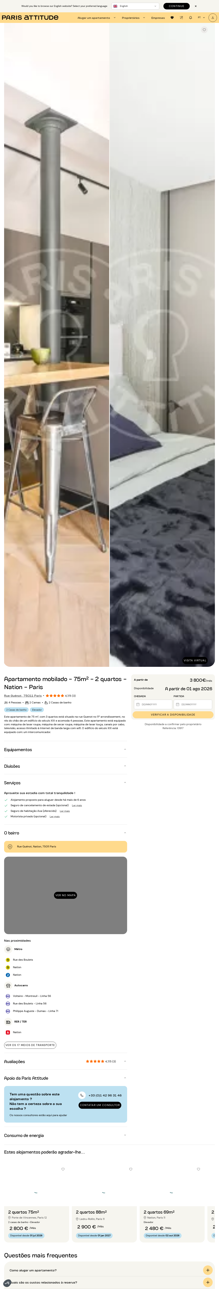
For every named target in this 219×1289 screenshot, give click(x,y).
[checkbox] (204, 29)
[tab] (97, 17)
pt (202, 17)
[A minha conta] (213, 18)
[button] (7, 1283)
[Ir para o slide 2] (36, 1199)
